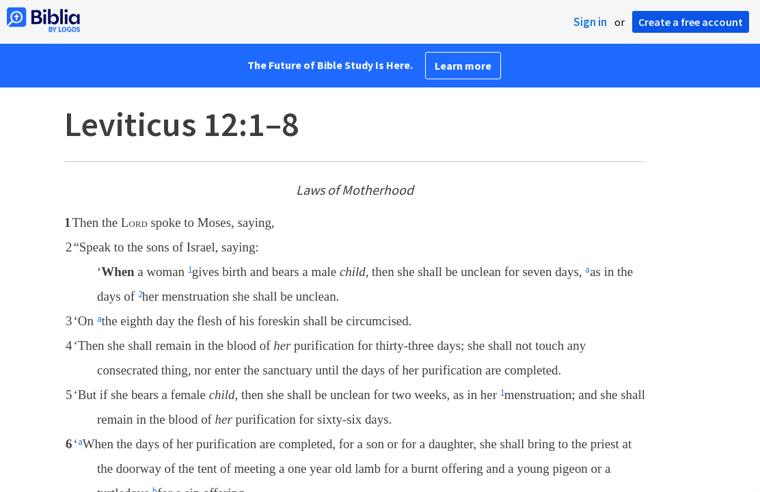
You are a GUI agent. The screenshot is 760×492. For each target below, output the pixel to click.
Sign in (590, 21)
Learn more (463, 65)
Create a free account (690, 22)
